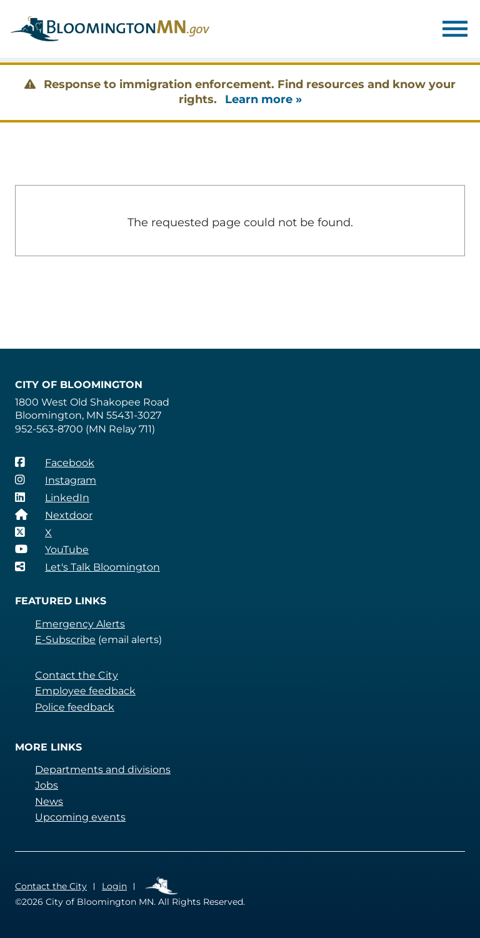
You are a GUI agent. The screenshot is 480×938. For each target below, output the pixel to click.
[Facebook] (54, 462)
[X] (33, 532)
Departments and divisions (103, 770)
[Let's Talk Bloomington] (87, 567)
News (49, 801)
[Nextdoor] (53, 515)
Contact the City (76, 675)
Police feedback (74, 707)
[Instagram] (55, 480)
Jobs (46, 785)
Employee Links (162, 886)
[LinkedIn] (52, 497)
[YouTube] (52, 549)
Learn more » (263, 99)
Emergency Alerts (80, 624)
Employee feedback (85, 691)
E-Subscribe (65, 640)
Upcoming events (80, 817)
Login (114, 886)
